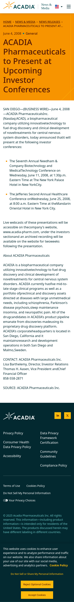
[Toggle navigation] (68, 6)
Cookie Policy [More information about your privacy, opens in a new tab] (59, 565)
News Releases (49, 22)
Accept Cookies (37, 595)
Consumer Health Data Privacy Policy (17, 444)
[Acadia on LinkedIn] (57, 415)
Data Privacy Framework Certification (49, 438)
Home (7, 22)
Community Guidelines (49, 453)
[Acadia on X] (67, 415)
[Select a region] (58, 6)
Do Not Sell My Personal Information (27, 493)
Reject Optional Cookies (37, 584)
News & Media (46, 6)
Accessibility (12, 456)
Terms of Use (11, 486)
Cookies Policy (35, 486)
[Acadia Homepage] (19, 6)
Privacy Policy (13, 433)
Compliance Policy (53, 465)
